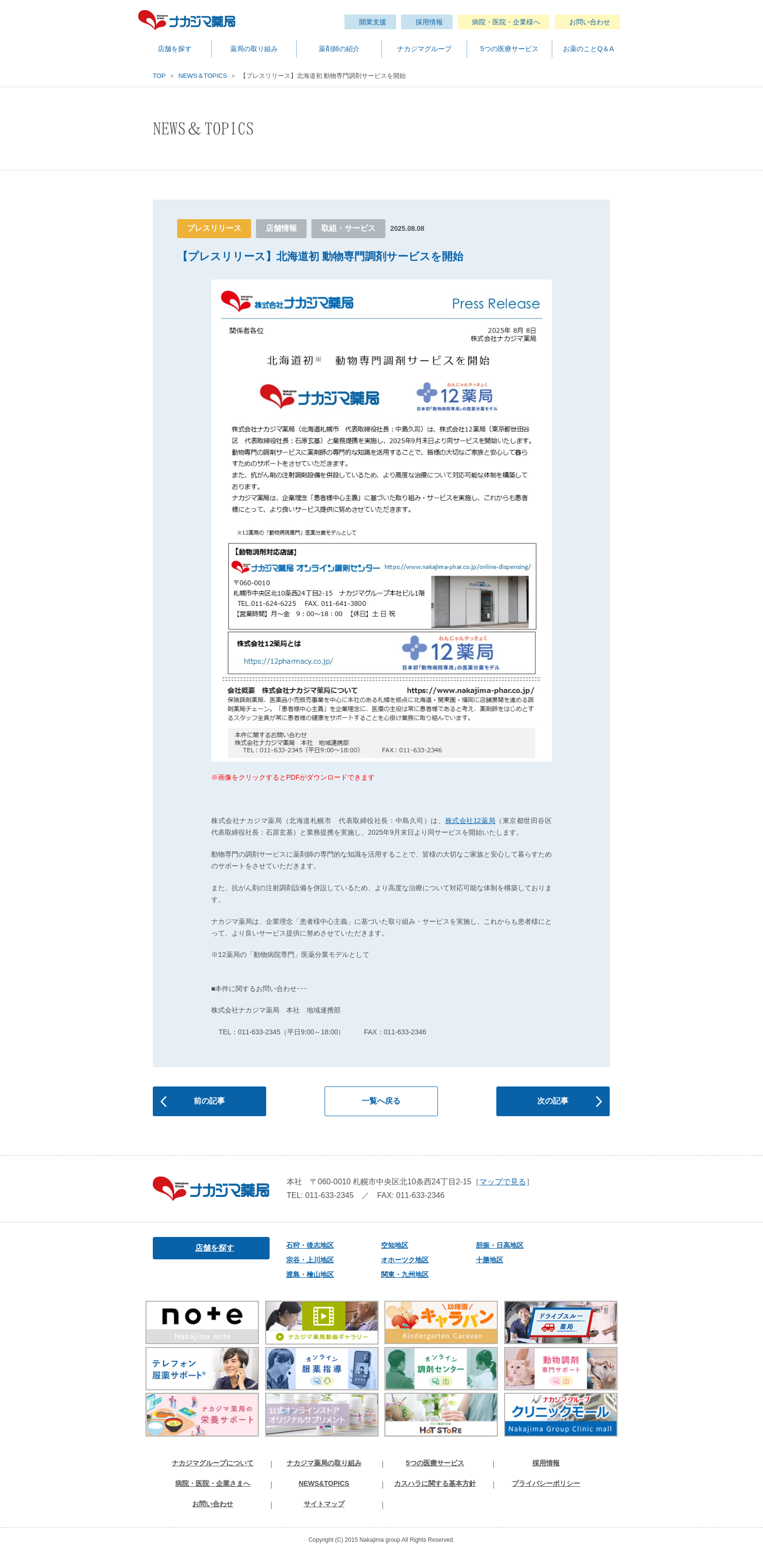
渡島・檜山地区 (306, 1274)
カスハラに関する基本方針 (435, 1483)
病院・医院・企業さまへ (212, 1483)
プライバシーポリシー (546, 1483)
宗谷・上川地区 (306, 1260)
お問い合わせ (589, 22)
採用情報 (429, 22)
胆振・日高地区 (496, 1245)
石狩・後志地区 (306, 1245)
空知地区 (391, 1245)
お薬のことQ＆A (588, 49)
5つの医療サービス (509, 49)
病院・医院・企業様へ (506, 22)
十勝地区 (486, 1260)
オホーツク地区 (401, 1260)
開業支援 (372, 22)
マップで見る (502, 1182)
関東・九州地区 (401, 1274)
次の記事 (552, 1101)
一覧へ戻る (381, 1101)
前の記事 (209, 1101)
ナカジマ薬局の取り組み (324, 1463)
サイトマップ (324, 1504)
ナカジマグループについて (213, 1463)
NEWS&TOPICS (324, 1483)
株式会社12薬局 (470, 820)
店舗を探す (175, 49)
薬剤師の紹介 (339, 49)
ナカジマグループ (424, 49)
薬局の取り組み (254, 49)
